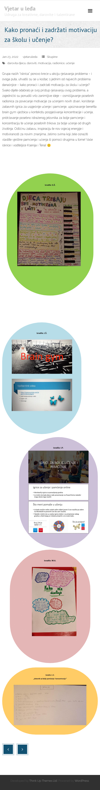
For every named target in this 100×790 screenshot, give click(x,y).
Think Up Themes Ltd (43, 780)
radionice (59, 63)
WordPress (82, 780)
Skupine (52, 56)
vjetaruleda (30, 56)
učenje (70, 63)
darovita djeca (16, 63)
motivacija (44, 63)
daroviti (32, 63)
